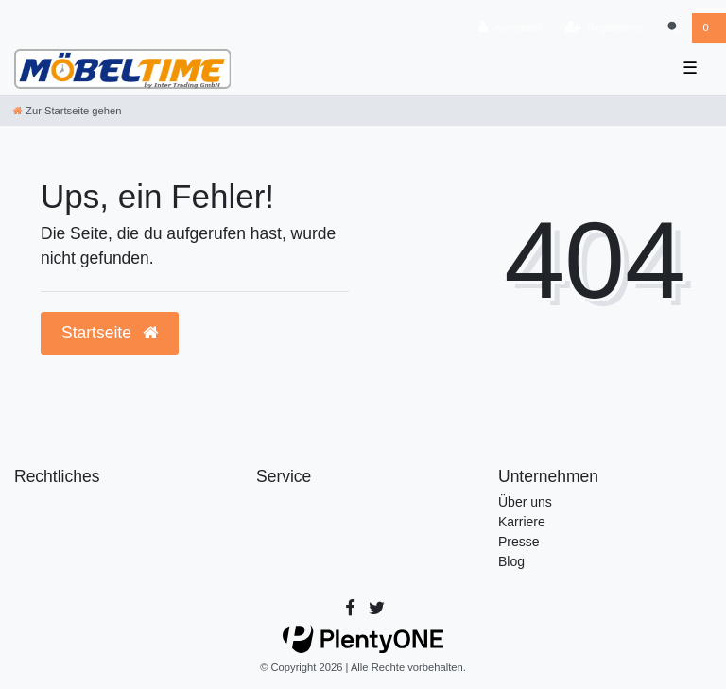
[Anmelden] (510, 28)
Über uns (525, 501)
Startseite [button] (109, 332)
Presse (519, 541)
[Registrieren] (604, 28)
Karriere (521, 521)
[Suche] (673, 28)
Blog (511, 561)
